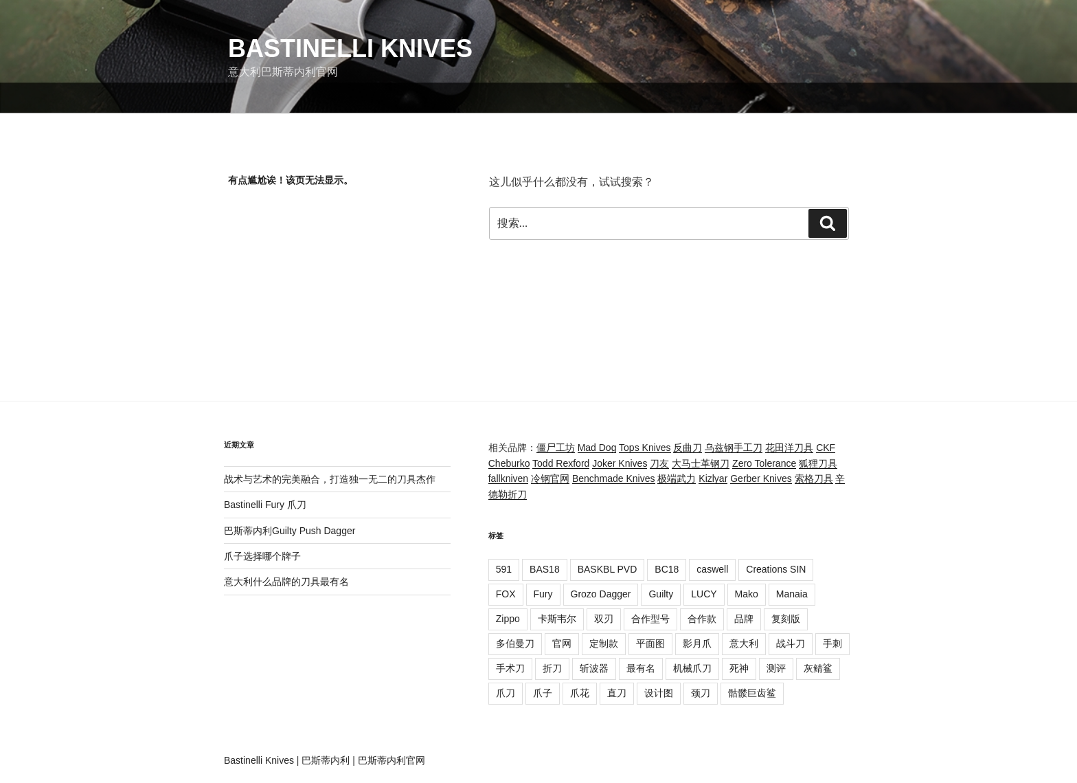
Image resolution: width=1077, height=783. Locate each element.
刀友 (659, 463)
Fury (543, 593)
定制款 (603, 643)
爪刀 (505, 692)
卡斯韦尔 (557, 618)
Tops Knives (644, 447)
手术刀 (510, 668)
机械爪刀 (692, 668)
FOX (506, 593)
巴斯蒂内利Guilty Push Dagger (289, 530)
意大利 (743, 643)
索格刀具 (814, 478)
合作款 (702, 618)
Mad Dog (597, 447)
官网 (561, 643)
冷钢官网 (550, 478)
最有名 (640, 668)
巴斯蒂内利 (326, 760)
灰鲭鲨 (818, 668)
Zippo (508, 618)
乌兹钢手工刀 (733, 447)
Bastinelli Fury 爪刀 (265, 504)
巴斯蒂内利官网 (391, 760)
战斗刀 (790, 643)
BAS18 (545, 569)
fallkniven (508, 478)
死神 (739, 668)
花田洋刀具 (789, 447)
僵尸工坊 (555, 447)
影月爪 (697, 643)
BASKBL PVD (607, 569)
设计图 (658, 692)
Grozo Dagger (601, 593)
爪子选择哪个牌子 (262, 556)
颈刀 (700, 692)
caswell (712, 569)
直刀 (616, 692)
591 (504, 569)
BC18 (667, 569)
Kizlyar (713, 478)
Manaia (792, 593)
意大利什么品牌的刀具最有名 (286, 581)
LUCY (703, 593)
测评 (776, 668)
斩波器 (594, 668)
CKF (825, 447)
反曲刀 (687, 447)
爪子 (542, 692)
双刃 (603, 618)
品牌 (743, 618)
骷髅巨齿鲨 (752, 692)
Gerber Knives (760, 478)
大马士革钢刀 (700, 463)
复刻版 (785, 618)
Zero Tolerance (764, 463)
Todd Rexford (560, 463)
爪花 (579, 692)
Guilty (660, 593)
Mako (746, 593)
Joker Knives (619, 463)
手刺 (832, 643)
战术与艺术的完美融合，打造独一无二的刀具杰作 (329, 479)
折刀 (552, 668)
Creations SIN (776, 569)
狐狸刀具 (818, 463)
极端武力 (676, 478)
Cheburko (509, 463)
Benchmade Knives (613, 478)
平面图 (650, 643)
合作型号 (650, 618)
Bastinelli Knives (350, 48)
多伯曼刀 (515, 643)
